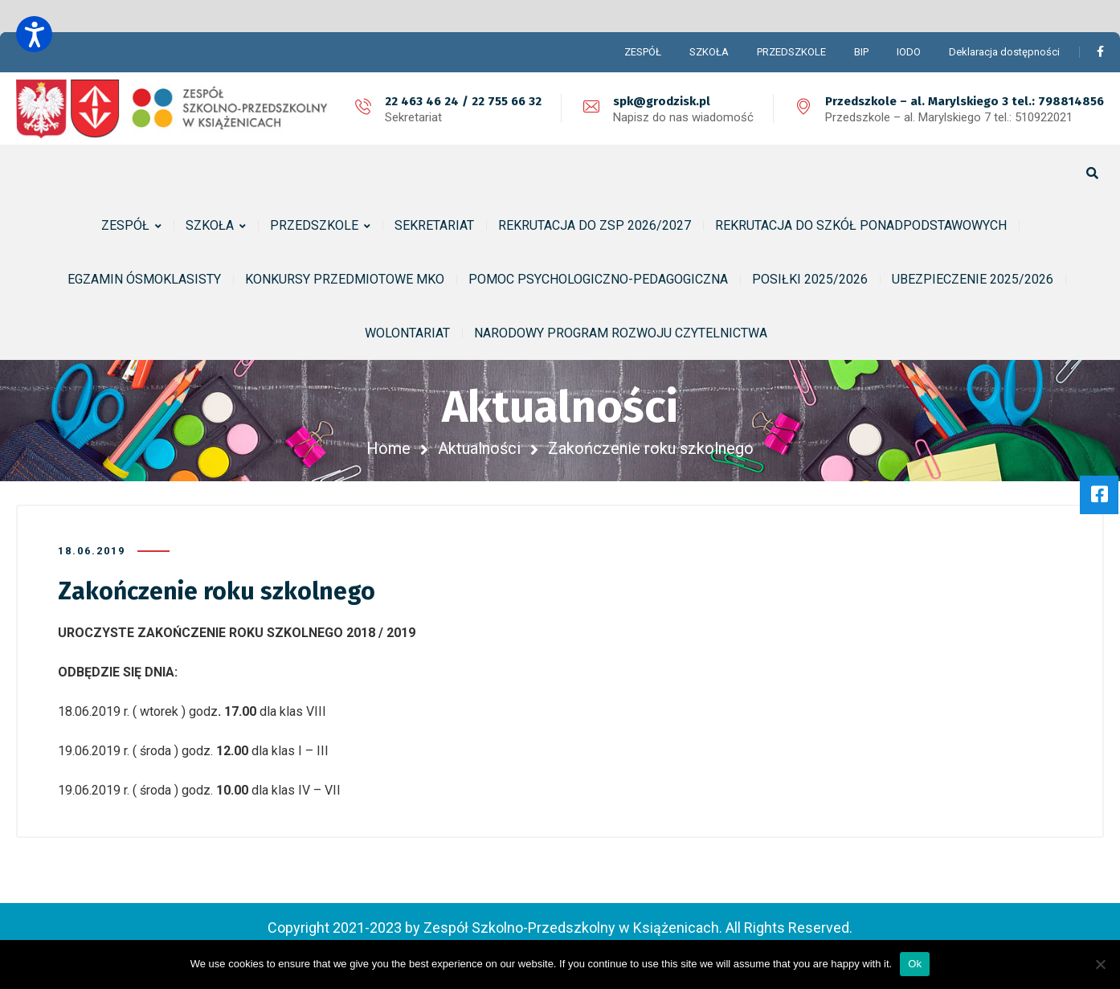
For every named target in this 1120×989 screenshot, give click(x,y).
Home (388, 448)
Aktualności (479, 448)
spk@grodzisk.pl (661, 101)
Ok (915, 964)
